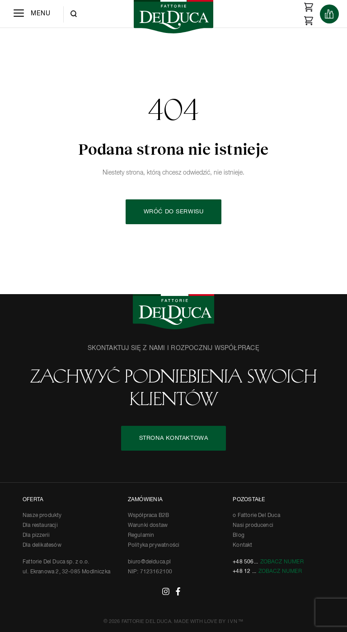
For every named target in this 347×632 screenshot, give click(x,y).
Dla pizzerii (36, 535)
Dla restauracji (40, 525)
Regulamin (141, 535)
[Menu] (32, 14)
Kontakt (242, 545)
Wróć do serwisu (173, 212)
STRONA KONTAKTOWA (173, 438)
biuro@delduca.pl (149, 562)
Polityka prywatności (154, 545)
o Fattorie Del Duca (256, 515)
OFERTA (33, 500)
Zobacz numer (282, 562)
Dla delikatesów (42, 545)
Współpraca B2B (148, 515)
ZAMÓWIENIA (145, 500)
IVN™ (236, 621)
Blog (238, 535)
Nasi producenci (253, 525)
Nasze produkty (42, 515)
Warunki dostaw (148, 525)
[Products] (329, 14)
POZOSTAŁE (249, 500)
